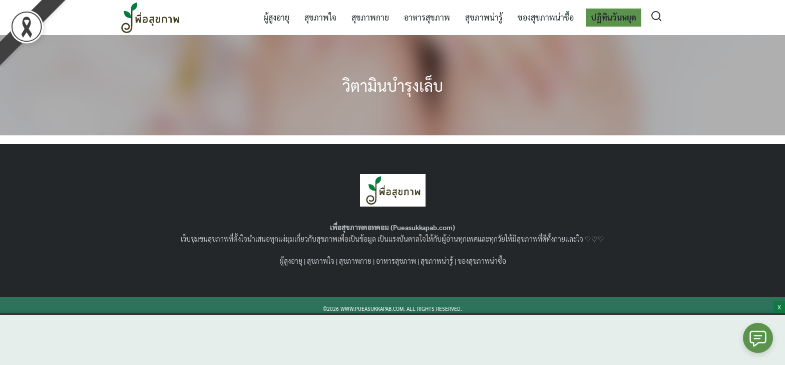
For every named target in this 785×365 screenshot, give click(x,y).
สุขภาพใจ (320, 17)
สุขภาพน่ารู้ (484, 17)
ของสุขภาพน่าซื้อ (546, 17)
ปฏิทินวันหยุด (613, 17)
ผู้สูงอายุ (276, 17)
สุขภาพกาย (370, 17)
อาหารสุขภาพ (427, 17)
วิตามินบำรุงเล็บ (392, 85)
